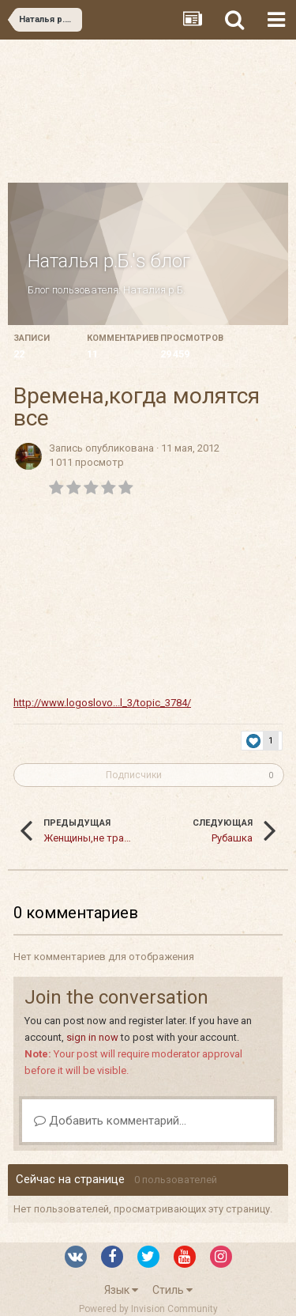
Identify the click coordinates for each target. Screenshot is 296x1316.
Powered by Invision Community (148, 1308)
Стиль (172, 1290)
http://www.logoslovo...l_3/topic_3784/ (102, 703)
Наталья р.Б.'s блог (109, 261)
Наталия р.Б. (154, 290)
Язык (121, 1290)
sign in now (92, 1037)
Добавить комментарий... (110, 1121)
